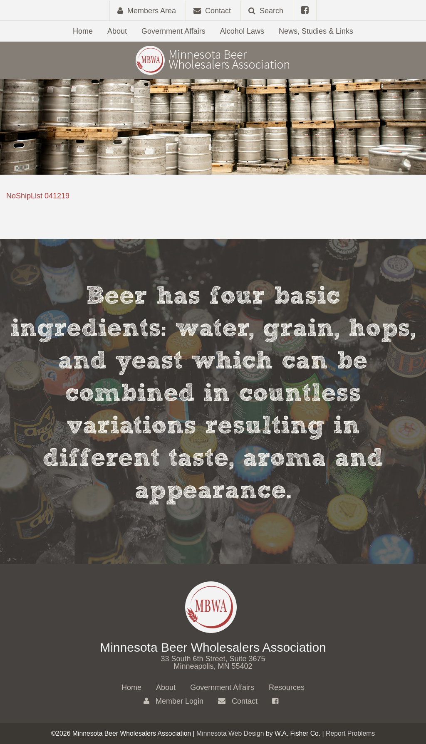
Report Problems (350, 733)
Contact (238, 701)
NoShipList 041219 (37, 196)
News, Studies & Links (316, 31)
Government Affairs (173, 31)
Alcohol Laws (242, 31)
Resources (287, 687)
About (117, 31)
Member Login (173, 701)
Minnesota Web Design (230, 733)
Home (83, 31)
